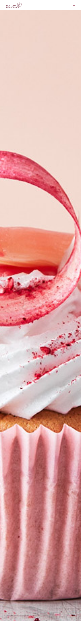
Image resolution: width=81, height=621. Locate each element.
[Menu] (74, 4)
